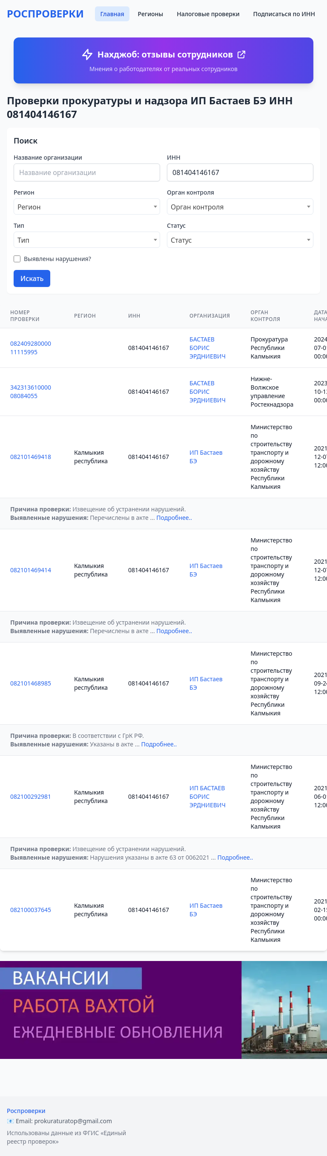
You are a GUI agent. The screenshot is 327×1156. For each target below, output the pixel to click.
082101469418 (30, 457)
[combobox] (87, 206)
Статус (176, 225)
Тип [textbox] (23, 240)
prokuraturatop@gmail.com (73, 1121)
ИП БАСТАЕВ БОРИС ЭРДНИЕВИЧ (207, 796)
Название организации (48, 157)
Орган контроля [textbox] (197, 207)
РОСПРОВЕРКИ (45, 13)
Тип (19, 225)
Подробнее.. (174, 517)
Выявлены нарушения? (57, 259)
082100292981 (30, 796)
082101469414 (30, 570)
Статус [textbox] (181, 240)
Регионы (151, 14)
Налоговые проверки (208, 14)
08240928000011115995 (30, 347)
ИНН (174, 157)
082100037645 (30, 910)
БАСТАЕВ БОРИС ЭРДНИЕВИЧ (207, 347)
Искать (31, 278)
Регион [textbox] (29, 207)
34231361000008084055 (30, 391)
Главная (112, 14)
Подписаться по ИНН (284, 14)
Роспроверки (26, 1111)
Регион (24, 192)
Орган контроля (190, 192)
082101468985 (30, 683)
